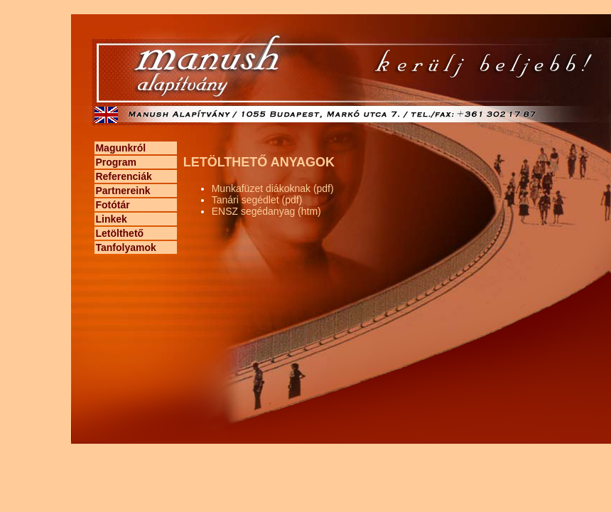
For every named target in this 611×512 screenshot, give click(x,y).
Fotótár (112, 204)
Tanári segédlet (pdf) (257, 200)
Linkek (110, 219)
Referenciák (123, 176)
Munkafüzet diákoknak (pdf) (273, 188)
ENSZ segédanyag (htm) (266, 211)
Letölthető (119, 233)
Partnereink (122, 190)
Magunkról (120, 148)
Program (115, 162)
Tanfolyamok (125, 247)
